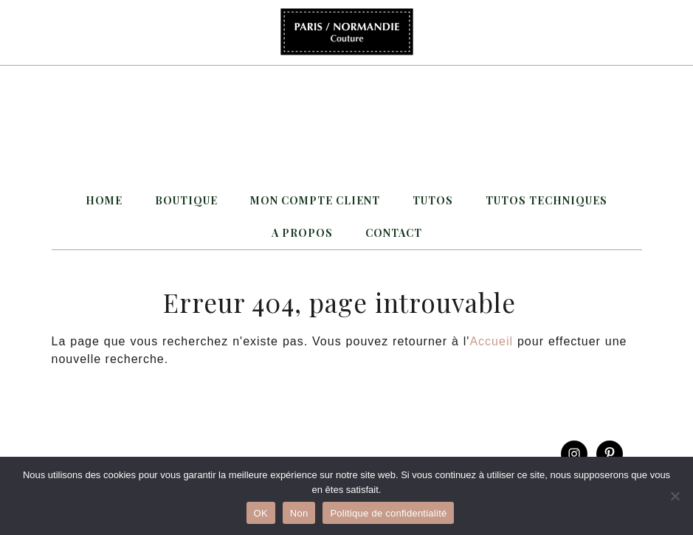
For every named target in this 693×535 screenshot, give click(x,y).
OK (261, 513)
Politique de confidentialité (388, 513)
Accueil (491, 341)
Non (299, 513)
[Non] (674, 496)
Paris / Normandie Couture (347, 32)
